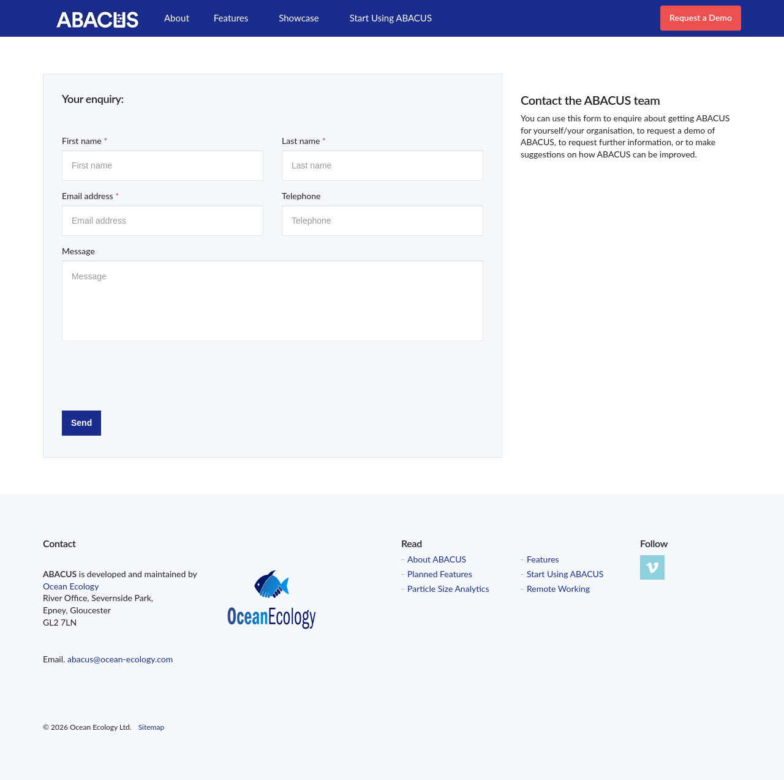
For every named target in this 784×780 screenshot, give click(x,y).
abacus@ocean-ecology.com (120, 659)
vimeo (652, 567)
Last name (304, 140)
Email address (90, 196)
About (176, 17)
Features (231, 17)
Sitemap (151, 727)
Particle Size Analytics (448, 589)
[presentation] (155, 374)
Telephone (301, 196)
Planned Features (439, 574)
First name (84, 140)
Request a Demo (700, 17)
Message (78, 251)
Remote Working (558, 589)
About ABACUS (436, 559)
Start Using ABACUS (391, 17)
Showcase (298, 17)
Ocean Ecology (71, 586)
